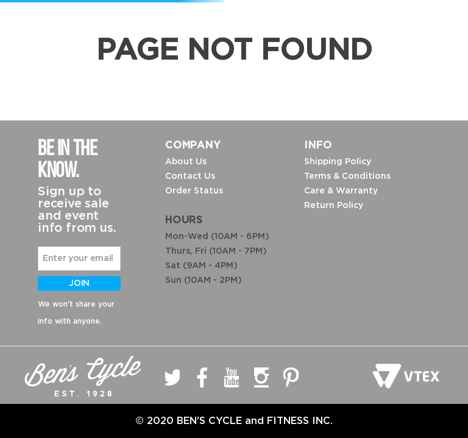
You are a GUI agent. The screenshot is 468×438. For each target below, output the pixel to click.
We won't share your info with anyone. (76, 313)
